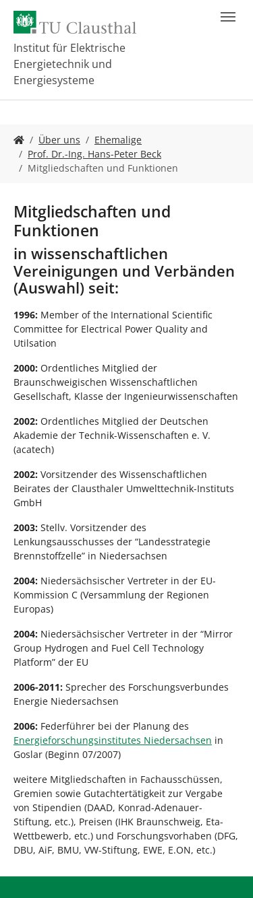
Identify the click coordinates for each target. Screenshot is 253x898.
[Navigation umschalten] (228, 16)
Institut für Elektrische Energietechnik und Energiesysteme (69, 64)
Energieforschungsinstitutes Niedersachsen (112, 740)
